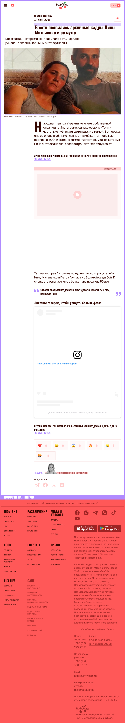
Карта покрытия (11, 600)
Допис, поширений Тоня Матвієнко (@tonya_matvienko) (77, 412)
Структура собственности (34, 594)
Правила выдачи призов (35, 619)
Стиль (53, 529)
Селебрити (81, 473)
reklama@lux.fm (84, 690)
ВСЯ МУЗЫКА (56, 550)
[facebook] (45, 485)
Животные (32, 521)
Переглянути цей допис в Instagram (57, 363)
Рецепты (8, 550)
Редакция (31, 635)
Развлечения (37, 511)
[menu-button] (5, 5)
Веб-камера (9, 595)
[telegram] (37, 485)
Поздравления (34, 555)
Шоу (6, 526)
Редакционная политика (34, 612)
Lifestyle (33, 544)
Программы (9, 590)
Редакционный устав (37, 607)
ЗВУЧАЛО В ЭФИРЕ (58, 559)
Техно (30, 559)
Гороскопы (32, 526)
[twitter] (54, 485)
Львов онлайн (10, 605)
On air (55, 544)
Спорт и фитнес (58, 524)
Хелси (7, 566)
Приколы (31, 516)
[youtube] (77, 519)
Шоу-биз (38, 473)
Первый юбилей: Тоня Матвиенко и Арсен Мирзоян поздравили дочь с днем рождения (75, 428)
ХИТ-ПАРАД (55, 564)
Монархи (8, 516)
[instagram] (86, 513)
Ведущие (8, 586)
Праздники (32, 531)
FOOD (7, 544)
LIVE (113, 5)
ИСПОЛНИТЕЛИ (57, 555)
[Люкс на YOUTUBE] (12, 5)
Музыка (7, 535)
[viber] (62, 485)
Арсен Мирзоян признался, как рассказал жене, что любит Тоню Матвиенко (75, 156)
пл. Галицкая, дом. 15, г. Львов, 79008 (100, 642)
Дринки (7, 555)
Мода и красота (57, 513)
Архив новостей (34, 630)
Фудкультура (10, 571)
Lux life (9, 580)
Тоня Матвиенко (66, 473)
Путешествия (33, 564)
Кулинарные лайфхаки (9, 560)
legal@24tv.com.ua (85, 675)
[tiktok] (114, 513)
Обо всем (31, 550)
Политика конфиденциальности (37, 601)
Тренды (54, 534)
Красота (54, 520)
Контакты (31, 625)
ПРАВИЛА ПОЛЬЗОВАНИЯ (33, 587)
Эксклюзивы (10, 531)
